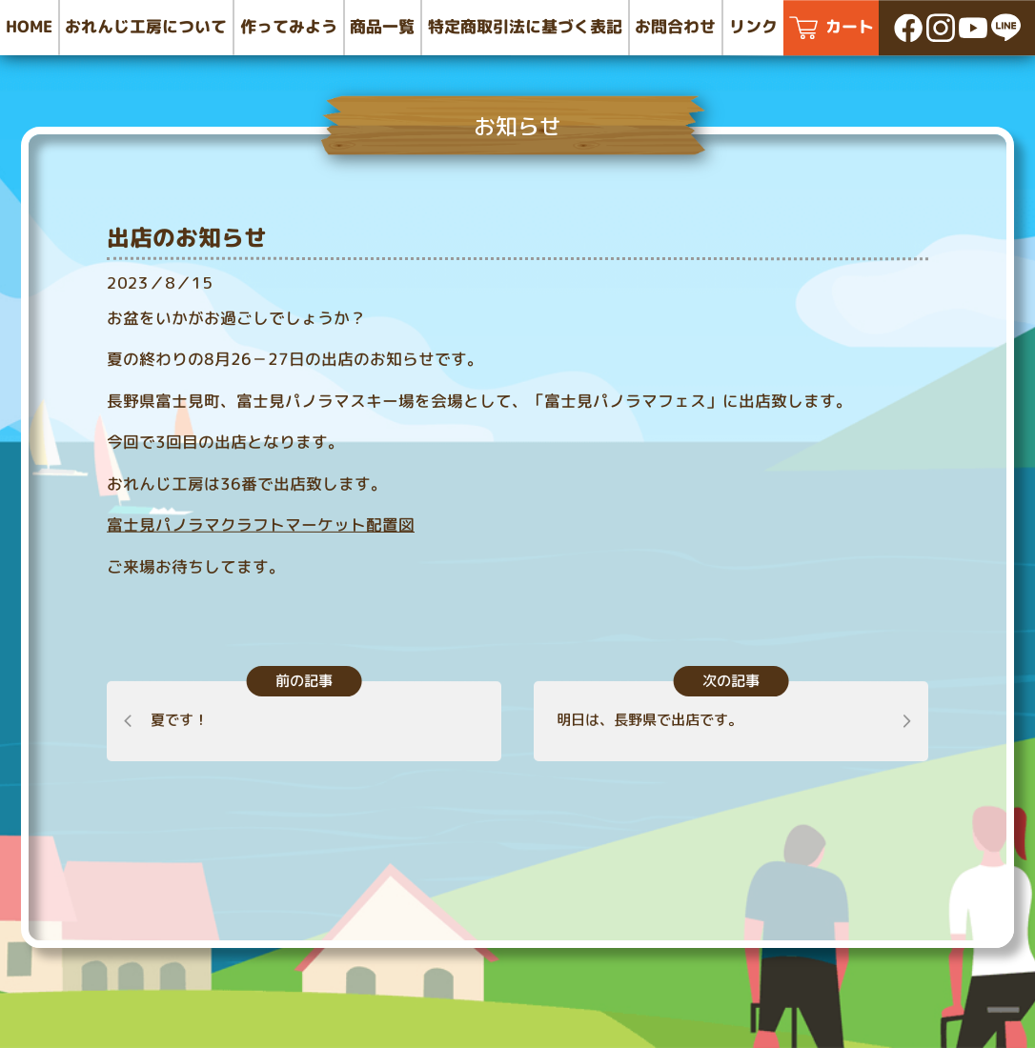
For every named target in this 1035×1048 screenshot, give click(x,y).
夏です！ (178, 720)
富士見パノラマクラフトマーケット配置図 (261, 524)
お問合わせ (675, 26)
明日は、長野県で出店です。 (650, 720)
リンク (753, 27)
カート (849, 27)
